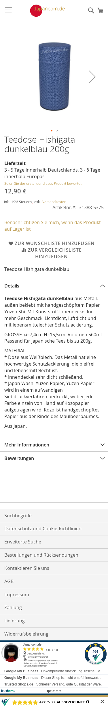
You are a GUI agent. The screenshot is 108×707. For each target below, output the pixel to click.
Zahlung (13, 607)
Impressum (16, 594)
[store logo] (41, 10)
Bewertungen (19, 458)
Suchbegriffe (18, 515)
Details (11, 286)
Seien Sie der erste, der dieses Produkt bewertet (43, 183)
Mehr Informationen (26, 445)
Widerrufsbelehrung (26, 634)
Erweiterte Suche (22, 542)
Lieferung (14, 620)
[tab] (54, 285)
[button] (92, 76)
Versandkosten (54, 201)
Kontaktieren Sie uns (26, 568)
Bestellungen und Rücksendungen (41, 555)
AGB (9, 581)
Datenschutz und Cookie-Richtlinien (43, 528)
